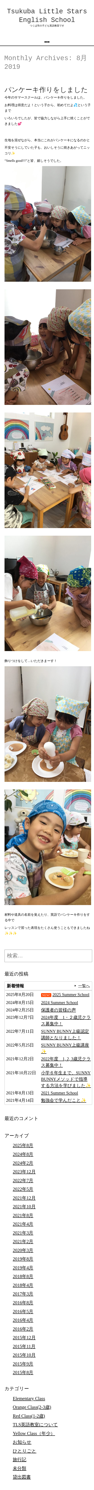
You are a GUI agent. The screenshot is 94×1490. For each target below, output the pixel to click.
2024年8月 (23, 1154)
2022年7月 (23, 1180)
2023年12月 (24, 1171)
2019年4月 (23, 1267)
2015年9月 (23, 1363)
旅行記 (19, 1459)
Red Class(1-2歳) (29, 1416)
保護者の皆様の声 (58, 1010)
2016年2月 (23, 1328)
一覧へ (84, 986)
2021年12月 (24, 1198)
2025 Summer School (70, 994)
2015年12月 (24, 1337)
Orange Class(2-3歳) (32, 1407)
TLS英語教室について (35, 1424)
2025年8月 (23, 1145)
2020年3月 (23, 1250)
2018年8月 (23, 1276)
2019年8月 (23, 1258)
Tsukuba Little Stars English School (47, 16)
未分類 (19, 1468)
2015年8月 (23, 1372)
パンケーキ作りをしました (46, 90)
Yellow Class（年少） (34, 1433)
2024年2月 (23, 1163)
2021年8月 (23, 1215)
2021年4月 (23, 1224)
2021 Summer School (59, 1092)
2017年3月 (23, 1293)
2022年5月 (23, 1189)
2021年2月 (23, 1241)
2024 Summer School (59, 1002)
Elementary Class (29, 1398)
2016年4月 (23, 1320)
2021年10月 (24, 1206)
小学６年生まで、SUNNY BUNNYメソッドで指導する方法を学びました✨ (66, 1079)
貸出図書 (22, 1477)
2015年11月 (24, 1346)
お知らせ (22, 1442)
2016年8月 (23, 1302)
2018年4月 (23, 1285)
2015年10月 (24, 1355)
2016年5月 (23, 1311)
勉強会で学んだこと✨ (63, 1100)
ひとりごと (24, 1450)
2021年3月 (23, 1232)
